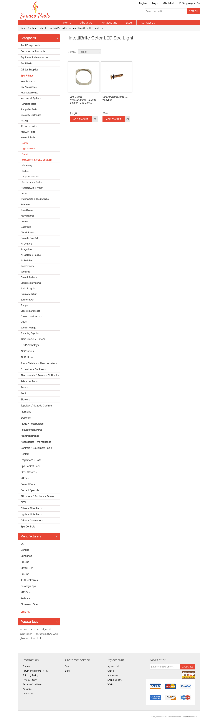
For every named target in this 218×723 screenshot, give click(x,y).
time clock (36, 638)
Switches (26, 417)
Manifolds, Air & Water (32, 188)
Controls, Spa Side (30, 238)
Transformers (27, 266)
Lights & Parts (56, 28)
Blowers (25, 399)
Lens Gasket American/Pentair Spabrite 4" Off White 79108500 (83, 100)
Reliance (25, 598)
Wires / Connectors (32, 520)
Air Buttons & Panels (31, 255)
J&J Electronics (29, 580)
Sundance (26, 556)
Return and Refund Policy (35, 671)
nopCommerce (38, 717)
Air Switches (27, 260)
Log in (155, 3)
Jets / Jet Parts (29, 381)
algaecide (47, 629)
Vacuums (25, 272)
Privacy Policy (30, 680)
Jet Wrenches (27, 216)
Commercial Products (33, 51)
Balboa (25, 171)
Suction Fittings (28, 327)
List (197, 51)
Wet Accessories (29, 126)
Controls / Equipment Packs (36, 448)
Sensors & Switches (30, 311)
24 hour (24, 629)
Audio (24, 393)
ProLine (25, 562)
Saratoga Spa (28, 586)
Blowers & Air (27, 300)
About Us (86, 22)
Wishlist (111, 684)
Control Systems (29, 277)
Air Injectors (26, 249)
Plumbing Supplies (30, 333)
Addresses (112, 675)
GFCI (23, 502)
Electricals (26, 227)
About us (27, 689)
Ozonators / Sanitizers (33, 369)
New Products (28, 81)
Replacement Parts (31, 429)
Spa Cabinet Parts (30, 466)
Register (143, 3)
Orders (110, 671)
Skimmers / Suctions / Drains (37, 496)
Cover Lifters (28, 484)
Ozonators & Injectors (31, 316)
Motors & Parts (28, 137)
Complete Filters (29, 294)
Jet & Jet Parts (28, 132)
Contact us (148, 22)
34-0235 (35, 629)
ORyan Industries (30, 176)
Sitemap (27, 666)
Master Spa (27, 568)
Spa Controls (28, 526)
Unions (24, 193)
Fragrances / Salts (31, 460)
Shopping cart (114, 680)
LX (22, 543)
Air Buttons (27, 357)
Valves (24, 322)
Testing (24, 120)
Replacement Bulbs (32, 182)
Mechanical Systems (31, 98)
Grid (192, 51)
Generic (25, 549)
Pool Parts (26, 63)
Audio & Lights (28, 288)
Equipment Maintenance (34, 57)
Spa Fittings (33, 28)
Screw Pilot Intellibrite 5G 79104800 (114, 98)
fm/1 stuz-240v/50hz (47, 633)
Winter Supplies (29, 69)
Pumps (24, 305)
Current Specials (30, 490)
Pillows (24, 478)
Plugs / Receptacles (32, 423)
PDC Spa (25, 592)
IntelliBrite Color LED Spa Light (37, 160)
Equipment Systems (31, 283)
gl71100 (24, 638)
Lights (44, 28)
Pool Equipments (30, 45)
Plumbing (26, 411)
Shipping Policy (30, 675)
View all (25, 611)
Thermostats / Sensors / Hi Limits (40, 375)
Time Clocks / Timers (33, 339)
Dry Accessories (28, 87)
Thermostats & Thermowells (35, 199)
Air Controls (26, 244)
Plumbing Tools (28, 104)
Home (67, 22)
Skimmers (25, 204)
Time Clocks (27, 210)
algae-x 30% (26, 633)
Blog (129, 22)
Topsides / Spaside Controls (36, 405)
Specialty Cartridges (31, 115)
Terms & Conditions (32, 684)
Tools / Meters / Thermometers (39, 363)
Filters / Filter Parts (31, 508)
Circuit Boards (28, 232)
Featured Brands (30, 435)
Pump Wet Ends (29, 109)
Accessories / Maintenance (36, 442)
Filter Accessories (29, 92)
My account (109, 22)
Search (68, 666)
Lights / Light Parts (31, 514)
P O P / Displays (30, 345)
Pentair (67, 28)
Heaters (24, 221)
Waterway (27, 165)
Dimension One (29, 604)
